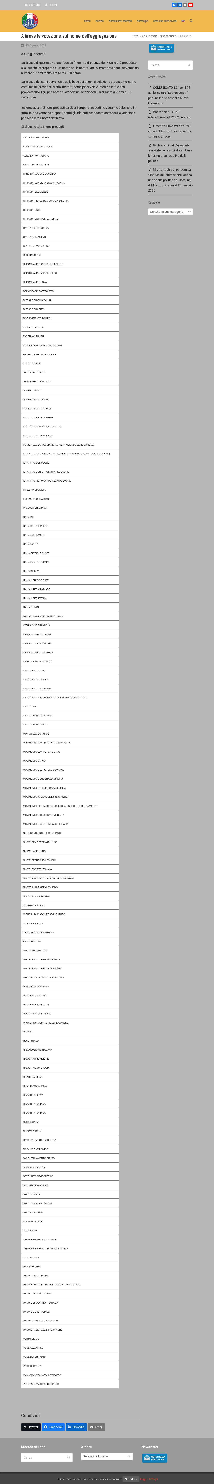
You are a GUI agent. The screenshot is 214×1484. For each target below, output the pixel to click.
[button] (191, 21)
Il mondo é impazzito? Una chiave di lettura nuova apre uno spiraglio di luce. (170, 131)
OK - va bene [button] (131, 1479)
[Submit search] (189, 65)
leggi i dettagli (149, 1479)
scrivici (33, 5)
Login (51, 5)
